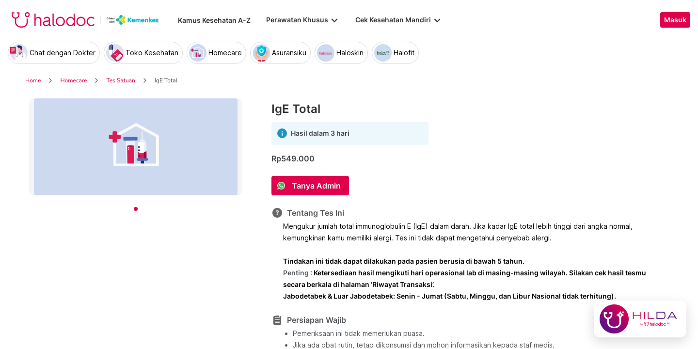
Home (33, 80)
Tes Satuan (120, 80)
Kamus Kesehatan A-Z (214, 20)
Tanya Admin (316, 185)
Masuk (675, 20)
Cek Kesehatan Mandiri (399, 20)
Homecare (73, 80)
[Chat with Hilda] (640, 319)
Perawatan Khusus (303, 20)
